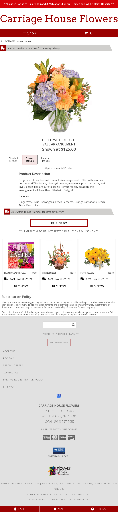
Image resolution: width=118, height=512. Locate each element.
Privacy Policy (37, 499)
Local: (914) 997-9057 (59, 422)
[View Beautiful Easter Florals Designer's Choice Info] (21, 255)
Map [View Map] (59, 509)
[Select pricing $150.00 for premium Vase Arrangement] (46, 159)
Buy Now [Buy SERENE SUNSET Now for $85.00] (59, 286)
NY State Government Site (75, 494)
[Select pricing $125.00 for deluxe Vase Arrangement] (29, 159)
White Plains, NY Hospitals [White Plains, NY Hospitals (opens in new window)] (58, 483)
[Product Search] (59, 324)
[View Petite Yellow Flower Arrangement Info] (97, 255)
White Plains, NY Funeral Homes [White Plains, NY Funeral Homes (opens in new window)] (20, 483)
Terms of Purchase (59, 499)
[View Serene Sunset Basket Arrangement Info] (59, 255)
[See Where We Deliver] (59, 342)
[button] (59, 451)
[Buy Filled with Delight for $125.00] (59, 223)
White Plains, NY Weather (42, 494)
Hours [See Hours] (98, 509)
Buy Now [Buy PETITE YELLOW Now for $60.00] (97, 286)
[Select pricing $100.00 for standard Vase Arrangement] (13, 159)
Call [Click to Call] (19, 509)
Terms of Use (82, 499)
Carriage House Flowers (59, 19)
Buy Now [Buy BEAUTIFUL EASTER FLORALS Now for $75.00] (21, 286)
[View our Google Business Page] (59, 397)
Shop (29, 33)
